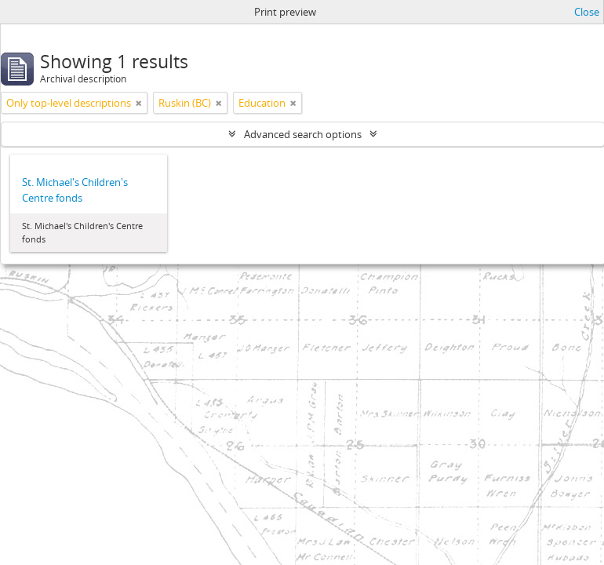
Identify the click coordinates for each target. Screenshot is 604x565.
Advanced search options (303, 134)
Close (586, 12)
